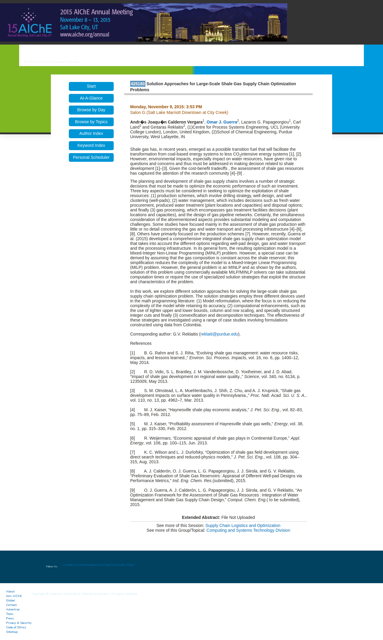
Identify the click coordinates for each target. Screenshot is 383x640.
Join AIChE (14, 596)
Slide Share (126, 565)
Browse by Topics (91, 121)
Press (10, 618)
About (10, 591)
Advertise (12, 609)
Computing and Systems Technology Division (248, 530)
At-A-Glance (91, 98)
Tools (9, 614)
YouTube (104, 565)
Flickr (114, 565)
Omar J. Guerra (222, 122)
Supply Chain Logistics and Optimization (242, 525)
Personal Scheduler (91, 157)
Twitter (80, 565)
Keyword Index (91, 145)
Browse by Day (91, 109)
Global (10, 600)
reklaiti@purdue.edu (219, 334)
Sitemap (12, 632)
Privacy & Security (18, 623)
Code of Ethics (16, 627)
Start (91, 86)
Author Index (91, 133)
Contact (11, 605)
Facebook (91, 565)
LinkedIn (68, 565)
